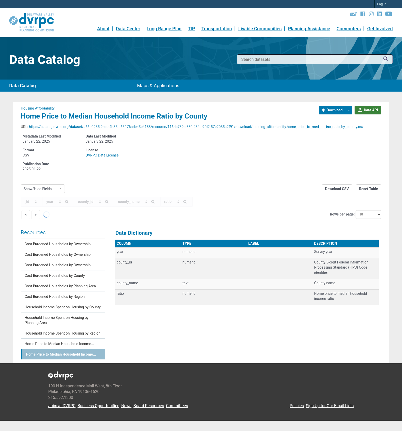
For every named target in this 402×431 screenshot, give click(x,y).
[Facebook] (362, 15)
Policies (297, 405)
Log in (381, 4)
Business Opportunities (98, 405)
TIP (191, 28)
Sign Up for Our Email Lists (330, 405)
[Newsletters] (353, 15)
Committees (177, 405)
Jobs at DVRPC (61, 405)
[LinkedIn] (379, 15)
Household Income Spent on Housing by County (62, 307)
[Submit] (385, 59)
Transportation (216, 28)
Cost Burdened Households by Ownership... (59, 244)
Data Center (128, 28)
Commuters (349, 28)
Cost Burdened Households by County (55, 275)
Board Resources (149, 405)
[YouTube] (388, 15)
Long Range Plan (164, 28)
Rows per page (342, 214)
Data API (368, 110)
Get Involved (380, 28)
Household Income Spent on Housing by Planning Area (56, 320)
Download (332, 110)
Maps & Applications (158, 85)
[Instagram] (371, 15)
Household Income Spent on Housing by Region (62, 333)
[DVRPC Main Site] (35, 22)
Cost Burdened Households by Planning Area (60, 286)
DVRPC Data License (102, 155)
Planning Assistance (309, 28)
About (103, 28)
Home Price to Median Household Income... (59, 344)
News (126, 405)
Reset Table (368, 189)
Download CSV (337, 189)
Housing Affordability (38, 108)
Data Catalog (22, 85)
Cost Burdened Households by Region (55, 297)
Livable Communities (260, 28)
